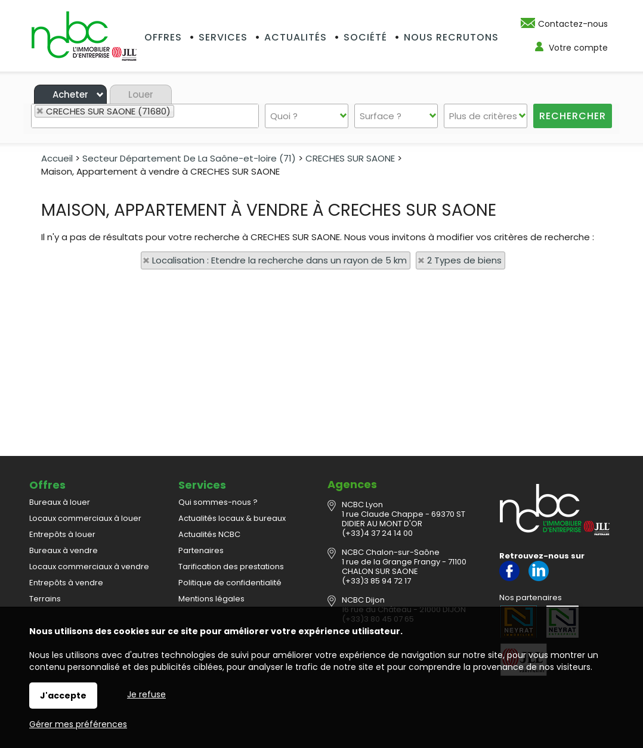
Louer (140, 94)
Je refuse (146, 694)
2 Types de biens (464, 260)
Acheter (70, 94)
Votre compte (578, 48)
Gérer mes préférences (78, 724)
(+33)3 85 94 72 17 (376, 580)
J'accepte (63, 696)
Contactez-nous (573, 24)
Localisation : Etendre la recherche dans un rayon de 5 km (279, 260)
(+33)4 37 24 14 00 (377, 533)
